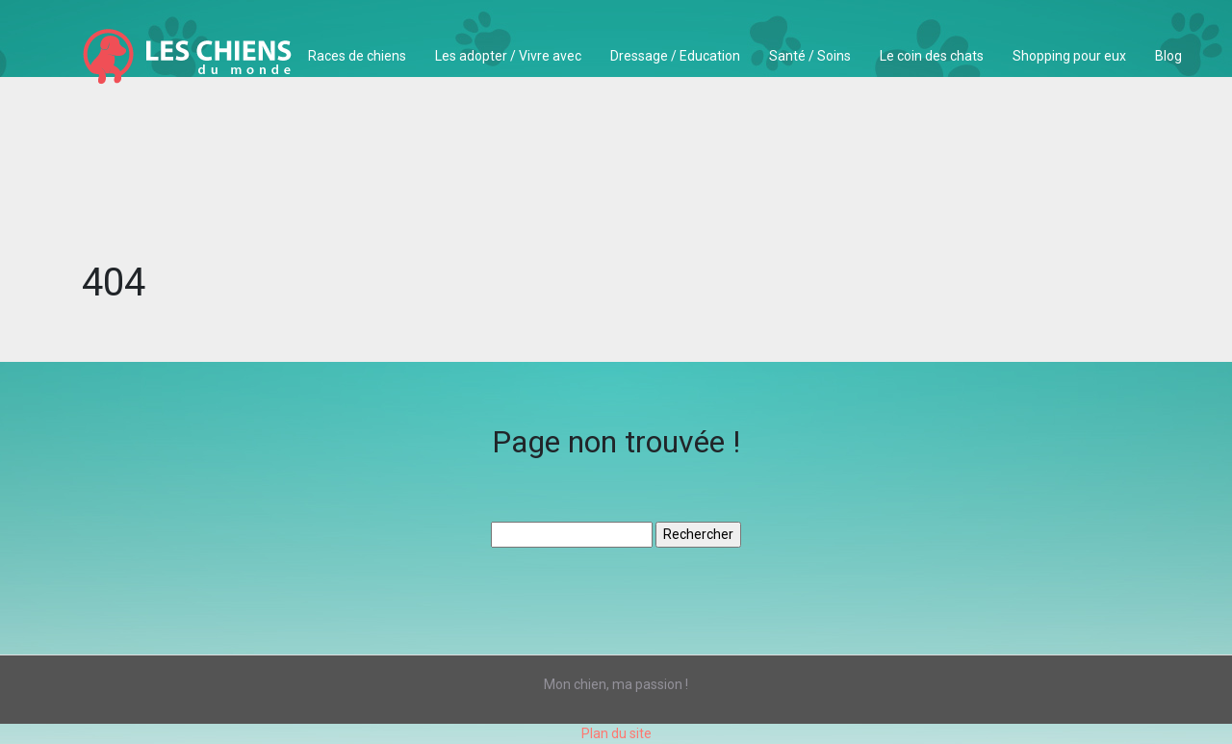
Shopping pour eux (1069, 56)
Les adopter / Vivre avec (508, 56)
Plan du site (616, 733)
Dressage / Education (675, 56)
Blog (1168, 56)
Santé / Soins (810, 56)
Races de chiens (357, 56)
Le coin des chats (932, 56)
